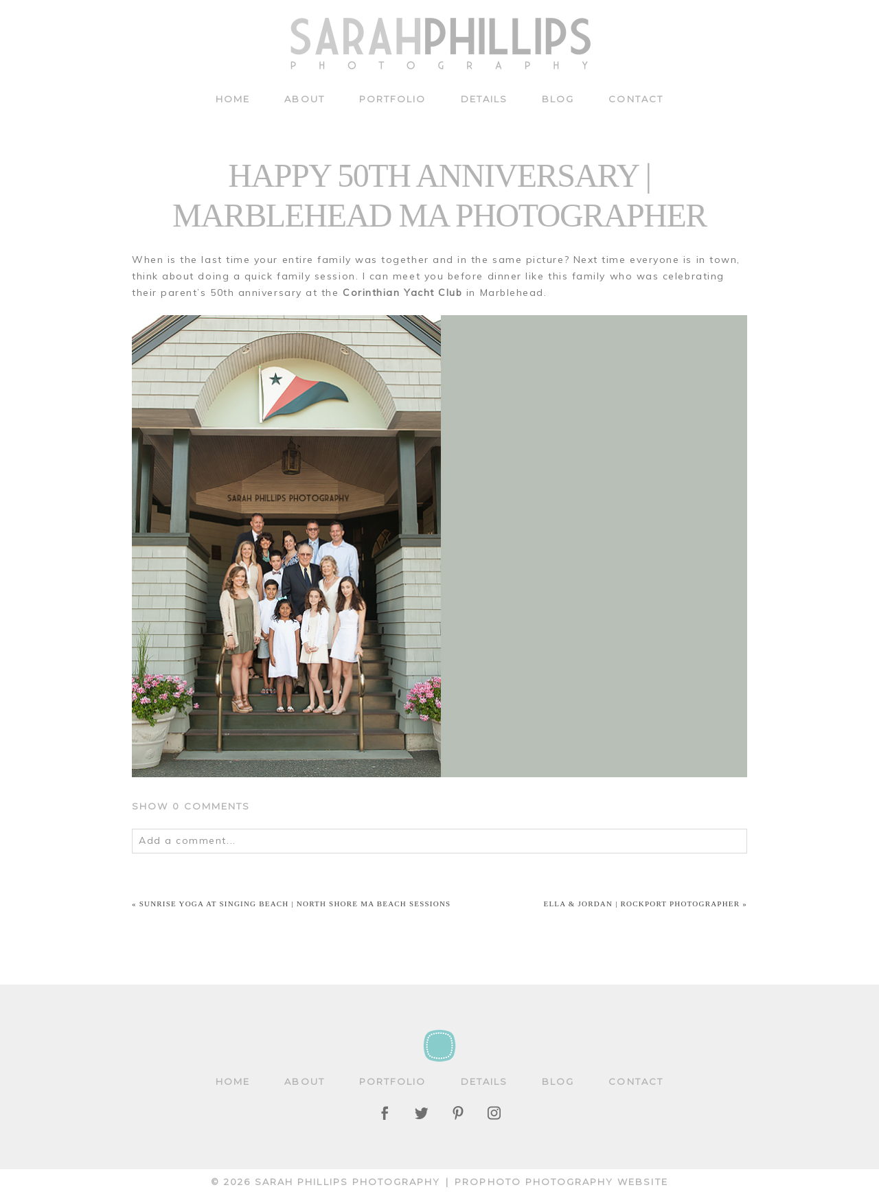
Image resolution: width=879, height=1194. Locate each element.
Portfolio (392, 98)
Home (233, 98)
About (304, 98)
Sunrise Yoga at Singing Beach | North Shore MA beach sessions (295, 903)
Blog (558, 98)
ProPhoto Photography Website (561, 1181)
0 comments (191, 806)
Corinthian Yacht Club (402, 292)
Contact (635, 98)
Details (484, 98)
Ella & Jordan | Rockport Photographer (642, 903)
